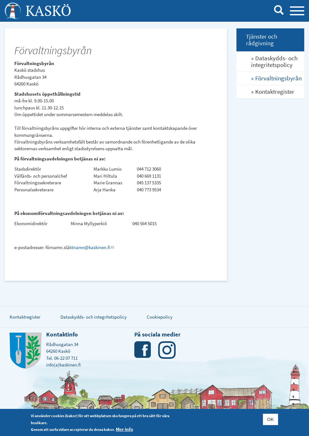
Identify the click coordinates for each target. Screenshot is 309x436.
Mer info (124, 429)
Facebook (143, 350)
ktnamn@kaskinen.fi (91, 247)
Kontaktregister (274, 91)
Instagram (167, 350)
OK (270, 419)
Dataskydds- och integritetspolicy (274, 61)
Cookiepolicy (159, 317)
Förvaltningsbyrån (278, 78)
